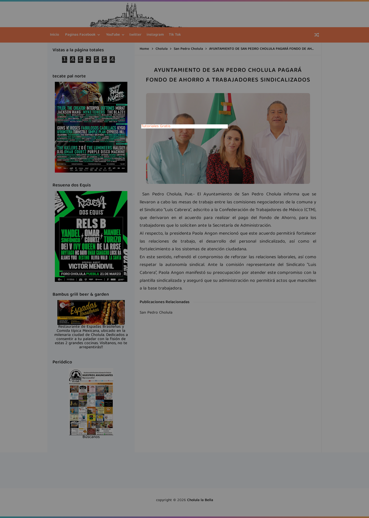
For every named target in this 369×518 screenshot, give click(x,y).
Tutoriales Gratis (155, 126)
